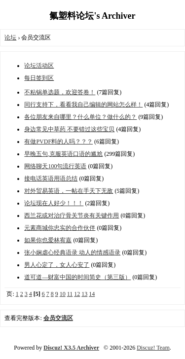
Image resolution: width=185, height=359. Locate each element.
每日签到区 (39, 77)
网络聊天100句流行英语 (55, 166)
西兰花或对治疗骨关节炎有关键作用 (71, 215)
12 (77, 293)
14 (92, 293)
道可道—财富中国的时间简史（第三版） (77, 277)
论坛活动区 (39, 65)
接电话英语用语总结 (50, 178)
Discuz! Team (153, 347)
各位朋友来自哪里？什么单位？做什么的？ (80, 116)
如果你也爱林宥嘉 (48, 240)
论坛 (10, 37)
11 (70, 293)
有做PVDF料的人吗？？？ (58, 141)
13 (84, 293)
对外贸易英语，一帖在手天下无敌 (68, 190)
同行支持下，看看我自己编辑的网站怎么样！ (83, 104)
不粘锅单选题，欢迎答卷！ (59, 92)
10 (63, 293)
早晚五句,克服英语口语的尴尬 (63, 153)
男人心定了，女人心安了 (56, 264)
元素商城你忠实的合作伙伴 (59, 227)
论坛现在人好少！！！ (53, 203)
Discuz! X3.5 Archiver (71, 347)
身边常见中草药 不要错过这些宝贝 (69, 129)
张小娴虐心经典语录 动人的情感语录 (72, 252)
